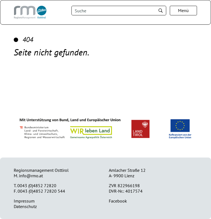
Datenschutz (25, 206)
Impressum (24, 201)
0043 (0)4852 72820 (36, 185)
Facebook (118, 201)
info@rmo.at (31, 175)
